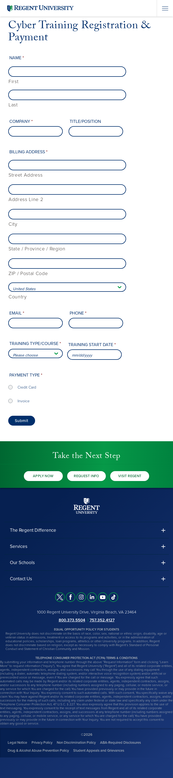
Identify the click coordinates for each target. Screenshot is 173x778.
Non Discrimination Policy (76, 742)
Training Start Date (92, 344)
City (13, 224)
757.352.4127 (102, 620)
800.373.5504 (72, 620)
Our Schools (22, 562)
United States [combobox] (24, 289)
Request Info (86, 476)
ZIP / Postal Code (28, 273)
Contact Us (21, 578)
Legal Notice (17, 742)
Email (16, 313)
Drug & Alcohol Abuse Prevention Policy (38, 750)
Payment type (25, 375)
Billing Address (28, 152)
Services (18, 546)
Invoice (24, 401)
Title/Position (85, 121)
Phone (78, 313)
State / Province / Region (37, 249)
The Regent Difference (33, 530)
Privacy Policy (42, 742)
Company (21, 121)
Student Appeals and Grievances (98, 750)
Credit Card (27, 387)
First (13, 81)
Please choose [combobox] (25, 355)
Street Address (25, 175)
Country (17, 297)
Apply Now (43, 476)
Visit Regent (129, 476)
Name (16, 58)
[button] (86, 530)
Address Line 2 (25, 199)
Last (13, 105)
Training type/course (35, 343)
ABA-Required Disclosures (120, 742)
